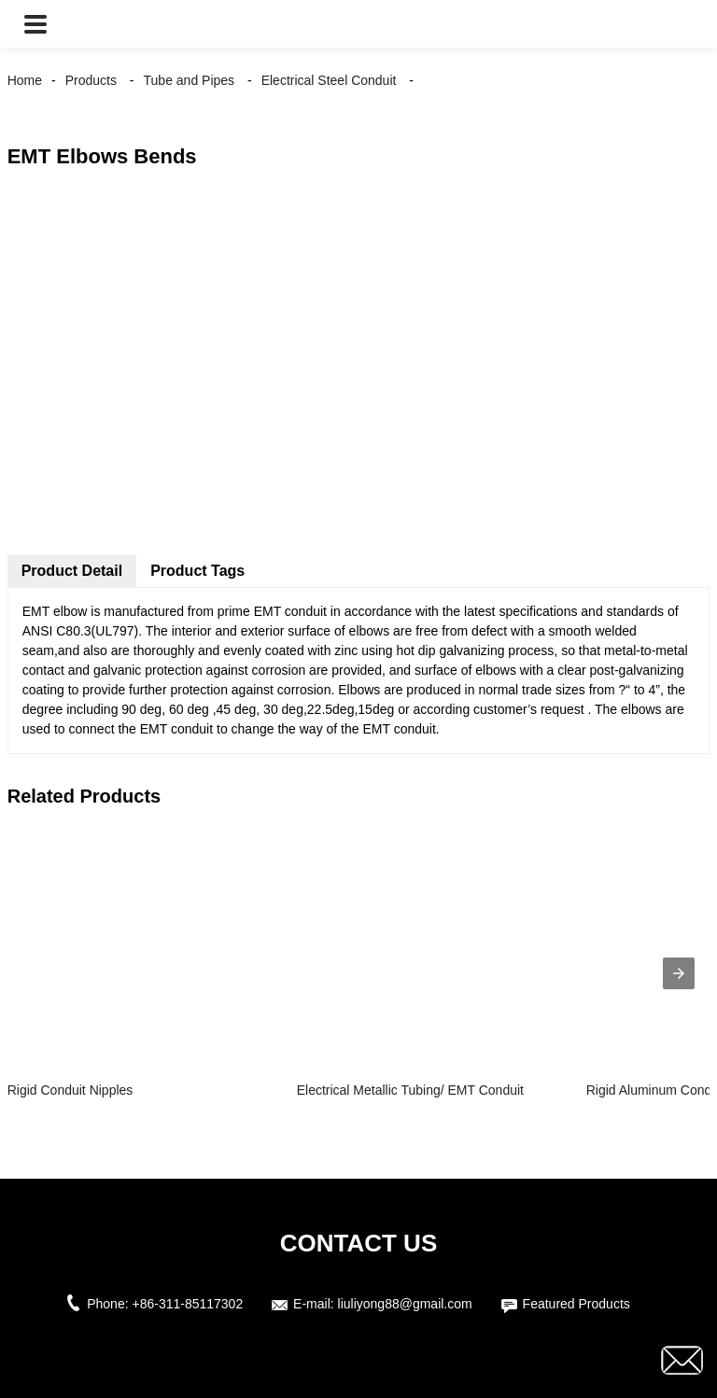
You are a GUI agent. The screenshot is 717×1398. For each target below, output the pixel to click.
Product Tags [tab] (197, 571)
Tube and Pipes (189, 80)
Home (24, 80)
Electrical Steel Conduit (329, 80)
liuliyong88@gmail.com (405, 1303)
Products (91, 80)
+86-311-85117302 (187, 1303)
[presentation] (679, 973)
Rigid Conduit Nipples (70, 1090)
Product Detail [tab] (71, 571)
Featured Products (576, 1303)
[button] (35, 24)
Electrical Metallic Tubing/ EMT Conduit (410, 1090)
